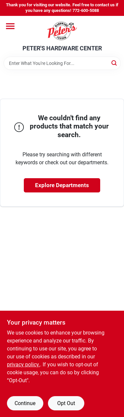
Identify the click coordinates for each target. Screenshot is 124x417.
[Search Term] (62, 63)
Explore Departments (62, 185)
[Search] (114, 62)
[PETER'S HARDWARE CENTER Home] (62, 30)
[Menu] (10, 26)
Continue (25, 403)
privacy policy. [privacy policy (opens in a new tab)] (23, 364)
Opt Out (66, 403)
